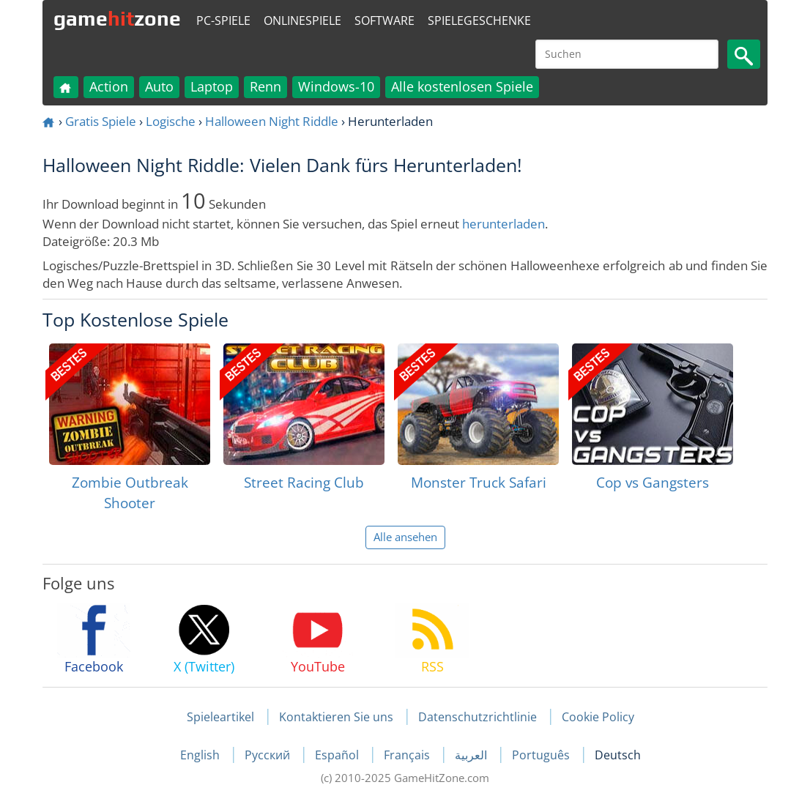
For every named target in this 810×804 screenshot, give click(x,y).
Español (338, 755)
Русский (269, 755)
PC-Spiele (223, 20)
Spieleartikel (220, 717)
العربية (472, 755)
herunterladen (503, 223)
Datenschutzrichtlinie (477, 717)
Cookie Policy (598, 717)
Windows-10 (336, 86)
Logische (171, 121)
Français (408, 755)
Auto (159, 86)
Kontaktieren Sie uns (336, 717)
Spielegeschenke (479, 20)
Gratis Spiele (100, 121)
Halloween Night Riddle (271, 121)
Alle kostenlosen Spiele (462, 86)
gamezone (117, 18)
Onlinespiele (302, 20)
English (201, 755)
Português (542, 755)
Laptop (211, 86)
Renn (265, 86)
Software (384, 20)
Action (108, 86)
